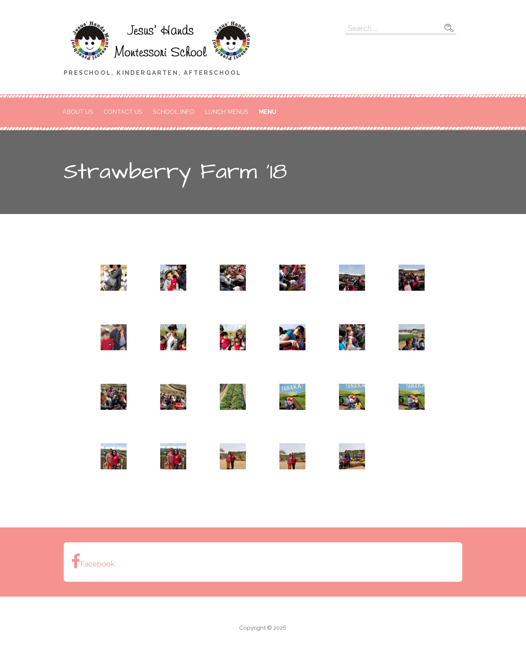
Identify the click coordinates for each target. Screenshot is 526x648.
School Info (173, 111)
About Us (78, 111)
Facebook (93, 560)
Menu (267, 111)
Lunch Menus (226, 111)
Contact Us (123, 111)
